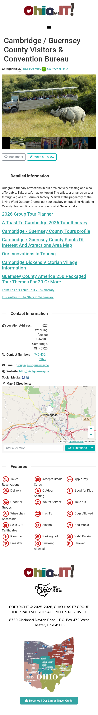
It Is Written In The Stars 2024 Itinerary (28, 297)
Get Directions (77, 448)
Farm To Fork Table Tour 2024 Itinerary (28, 290)
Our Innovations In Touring (29, 253)
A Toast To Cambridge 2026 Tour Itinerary (44, 222)
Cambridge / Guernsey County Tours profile (46, 231)
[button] (49, 28)
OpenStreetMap (76, 441)
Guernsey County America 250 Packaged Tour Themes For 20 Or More (44, 279)
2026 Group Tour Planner (27, 214)
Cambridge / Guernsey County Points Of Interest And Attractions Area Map (43, 242)
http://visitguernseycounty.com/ (41, 371)
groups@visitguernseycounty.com (38, 365)
